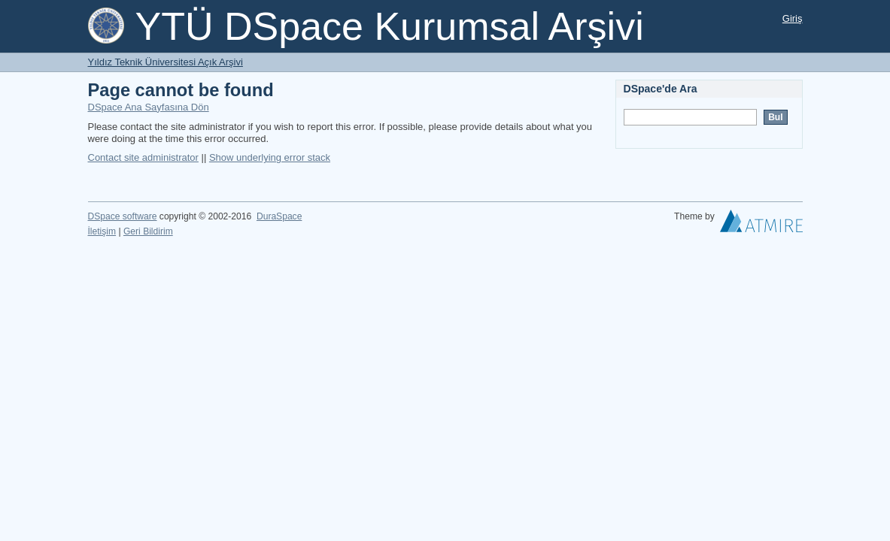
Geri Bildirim (148, 231)
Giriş (792, 18)
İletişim (102, 231)
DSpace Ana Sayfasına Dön (148, 107)
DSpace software (122, 216)
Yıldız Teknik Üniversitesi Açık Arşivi (165, 62)
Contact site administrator (143, 157)
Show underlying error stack (269, 157)
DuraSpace (279, 216)
